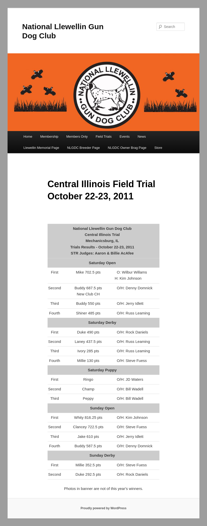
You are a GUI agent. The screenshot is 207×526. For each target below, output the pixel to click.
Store (158, 148)
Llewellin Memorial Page (41, 148)
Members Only (77, 136)
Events (124, 136)
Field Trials (104, 136)
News (142, 136)
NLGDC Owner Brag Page (127, 148)
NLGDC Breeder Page (83, 148)
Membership (49, 136)
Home (28, 136)
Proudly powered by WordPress (103, 508)
